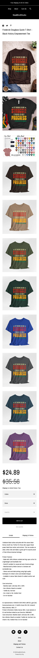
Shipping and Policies (19, 644)
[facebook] (13, 632)
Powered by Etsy (19, 654)
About (16, 9)
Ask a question (19, 527)
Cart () (23, 9)
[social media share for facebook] (3, 26)
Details (11, 535)
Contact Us (19, 647)
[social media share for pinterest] (11, 26)
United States (13, 488)
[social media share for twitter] (7, 26)
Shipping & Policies (28, 535)
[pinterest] (25, 632)
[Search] (30, 9)
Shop (9, 9)
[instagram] (19, 632)
